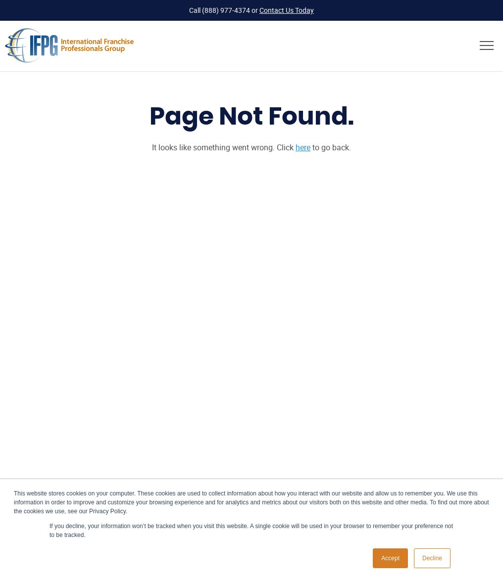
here (303, 147)
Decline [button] (432, 558)
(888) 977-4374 (226, 10)
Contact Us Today (286, 10)
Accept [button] (390, 558)
